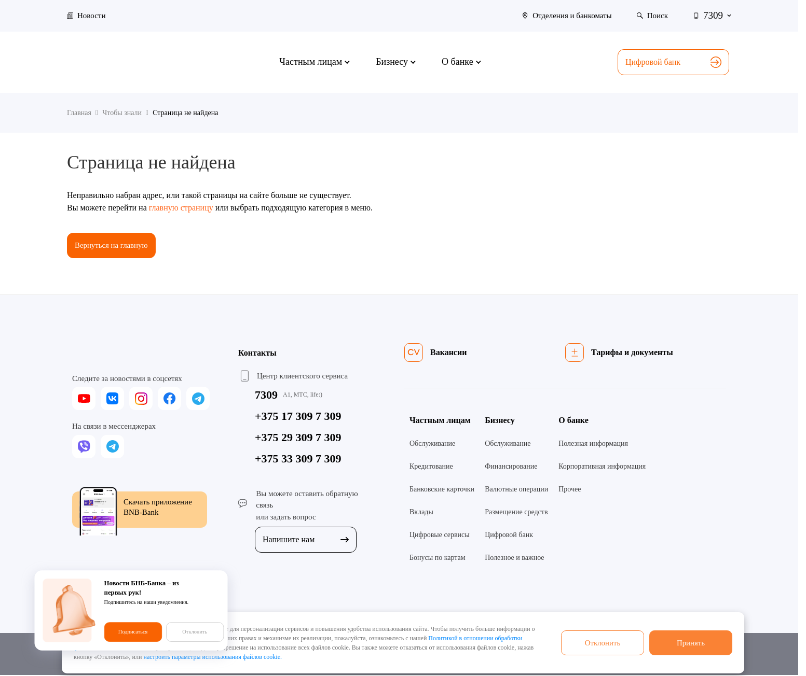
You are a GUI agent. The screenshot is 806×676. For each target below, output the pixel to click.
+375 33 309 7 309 (298, 459)
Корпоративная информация (602, 467)
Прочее (569, 490)
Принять (691, 642)
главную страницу (181, 207)
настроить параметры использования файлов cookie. (212, 656)
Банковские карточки (441, 490)
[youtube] (83, 399)
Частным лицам (440, 420)
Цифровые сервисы (439, 535)
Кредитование (431, 467)
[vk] (112, 399)
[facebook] (169, 399)
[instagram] (141, 399)
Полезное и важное (514, 558)
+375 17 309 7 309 (298, 416)
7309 (266, 395)
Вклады (421, 512)
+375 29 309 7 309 (298, 437)
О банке (573, 420)
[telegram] (198, 399)
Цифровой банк (673, 62)
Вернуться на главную (114, 245)
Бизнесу (500, 420)
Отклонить (602, 642)
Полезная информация (593, 444)
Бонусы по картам (437, 558)
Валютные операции (516, 490)
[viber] (83, 447)
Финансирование (511, 467)
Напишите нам (306, 540)
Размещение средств (516, 512)
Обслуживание (432, 444)
